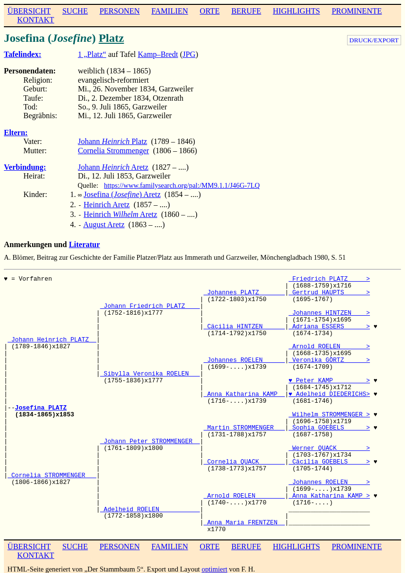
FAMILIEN (169, 11)
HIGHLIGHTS (296, 11)
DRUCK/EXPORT (374, 40)
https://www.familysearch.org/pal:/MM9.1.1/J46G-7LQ (182, 185)
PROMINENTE (356, 11)
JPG (189, 54)
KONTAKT (35, 20)
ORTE (210, 11)
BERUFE (246, 11)
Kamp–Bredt (158, 54)
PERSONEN (119, 11)
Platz (111, 38)
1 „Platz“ (92, 54)
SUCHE (75, 11)
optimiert (214, 565)
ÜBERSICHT (29, 11)
